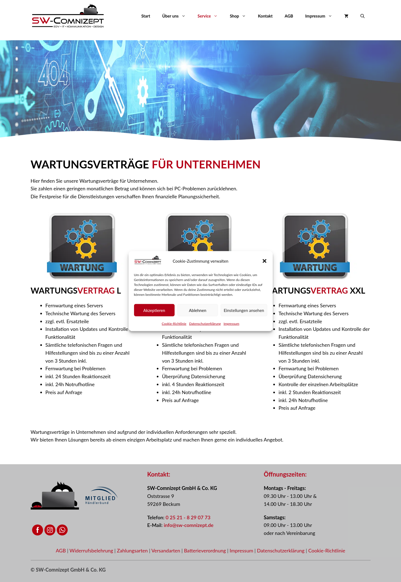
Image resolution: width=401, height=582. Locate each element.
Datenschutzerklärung (205, 325)
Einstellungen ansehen (244, 311)
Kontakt (265, 15)
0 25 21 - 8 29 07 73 (188, 517)
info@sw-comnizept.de (188, 525)
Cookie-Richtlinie (174, 325)
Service (211, 16)
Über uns (177, 16)
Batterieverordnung (205, 550)
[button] (264, 262)
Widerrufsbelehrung (92, 550)
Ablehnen (197, 311)
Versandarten (166, 550)
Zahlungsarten (133, 550)
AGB (289, 15)
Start (145, 15)
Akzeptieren (154, 311)
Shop (241, 16)
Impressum (231, 325)
